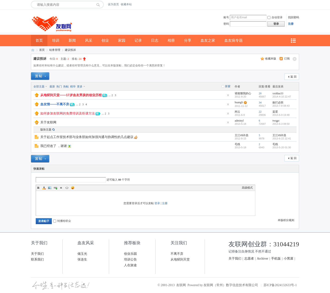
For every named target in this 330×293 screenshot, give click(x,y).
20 (260, 93)
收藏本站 (126, 4)
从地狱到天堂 (180, 259)
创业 (105, 40)
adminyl (239, 120)
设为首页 (113, 4)
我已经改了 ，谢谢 (53, 146)
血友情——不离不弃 (54, 104)
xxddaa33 (277, 93)
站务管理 (54, 50)
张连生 (82, 259)
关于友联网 (48, 122)
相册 (171, 40)
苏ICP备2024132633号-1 (280, 285)
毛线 (237, 144)
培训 (55, 40)
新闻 (72, 40)
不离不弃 (176, 253)
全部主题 (38, 86)
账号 (226, 17)
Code (67, 187)
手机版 (276, 258)
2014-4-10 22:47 (281, 96)
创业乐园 (130, 253)
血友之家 (208, 40)
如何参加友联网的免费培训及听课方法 (67, 113)
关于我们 (37, 253)
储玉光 (82, 253)
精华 (73, 86)
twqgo (275, 120)
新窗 (228, 86)
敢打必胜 (277, 102)
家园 (121, 40)
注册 (291, 23)
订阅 (287, 58)
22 (260, 111)
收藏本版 (271, 58)
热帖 (66, 86)
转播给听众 (62, 220)
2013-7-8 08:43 (281, 105)
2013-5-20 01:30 (281, 147)
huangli (239, 102)
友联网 (33, 50)
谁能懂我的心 (243, 93)
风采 (88, 40)
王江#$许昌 (241, 135)
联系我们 (37, 259)
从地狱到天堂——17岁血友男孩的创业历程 (71, 95)
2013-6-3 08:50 (281, 123)
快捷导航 (293, 41)
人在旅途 (130, 265)
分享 (187, 40)
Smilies (72, 187)
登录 (157, 203)
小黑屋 (288, 258)
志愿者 (249, 258)
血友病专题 (233, 40)
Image (49, 187)
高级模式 (247, 187)
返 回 (293, 76)
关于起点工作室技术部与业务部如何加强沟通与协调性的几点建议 (86, 137)
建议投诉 (70, 50)
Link (55, 187)
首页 (39, 40)
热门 (59, 86)
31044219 (286, 244)
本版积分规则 (286, 220)
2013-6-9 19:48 (281, 115)
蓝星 (275, 111)
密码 (226, 23)
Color (44, 187)
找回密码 (293, 17)
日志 (154, 40)
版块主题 (45, 129)
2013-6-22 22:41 (281, 138)
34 (260, 102)
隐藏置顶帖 (228, 95)
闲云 (237, 111)
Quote (61, 187)
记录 (138, 40)
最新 (52, 86)
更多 (79, 86)
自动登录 (275, 17)
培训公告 (130, 259)
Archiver (262, 258)
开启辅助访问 (298, 4)
